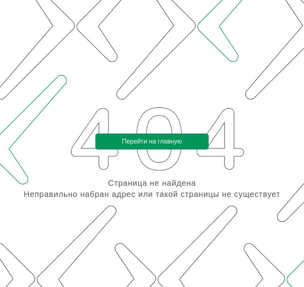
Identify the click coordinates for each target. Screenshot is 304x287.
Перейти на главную (152, 141)
